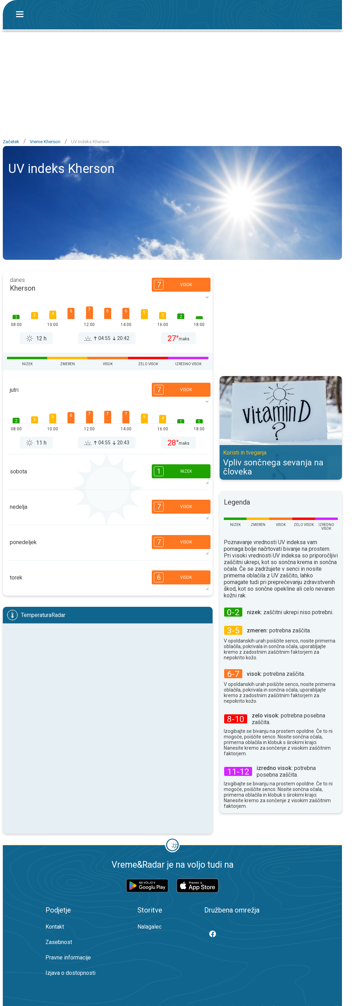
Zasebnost (58, 942)
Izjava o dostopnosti (70, 973)
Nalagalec (149, 926)
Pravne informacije (68, 957)
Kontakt (54, 926)
